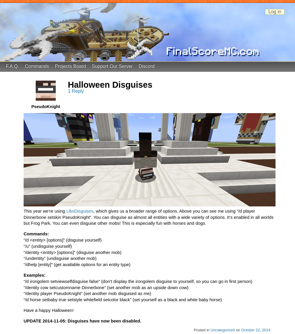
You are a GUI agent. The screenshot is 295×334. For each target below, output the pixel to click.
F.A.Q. (12, 66)
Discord (147, 66)
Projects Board (70, 66)
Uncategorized (223, 330)
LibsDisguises (80, 211)
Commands (37, 66)
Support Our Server (112, 66)
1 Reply (76, 91)
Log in (274, 11)
